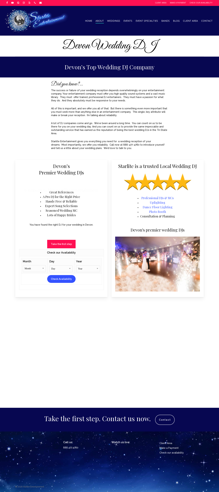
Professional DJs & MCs (157, 298)
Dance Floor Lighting (157, 307)
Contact (165, 419)
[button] (61, 343)
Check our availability (171, 452)
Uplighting (157, 302)
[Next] (215, 107)
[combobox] (34, 368)
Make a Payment (169, 448)
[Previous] (4, 107)
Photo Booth (157, 311)
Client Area (165, 443)
